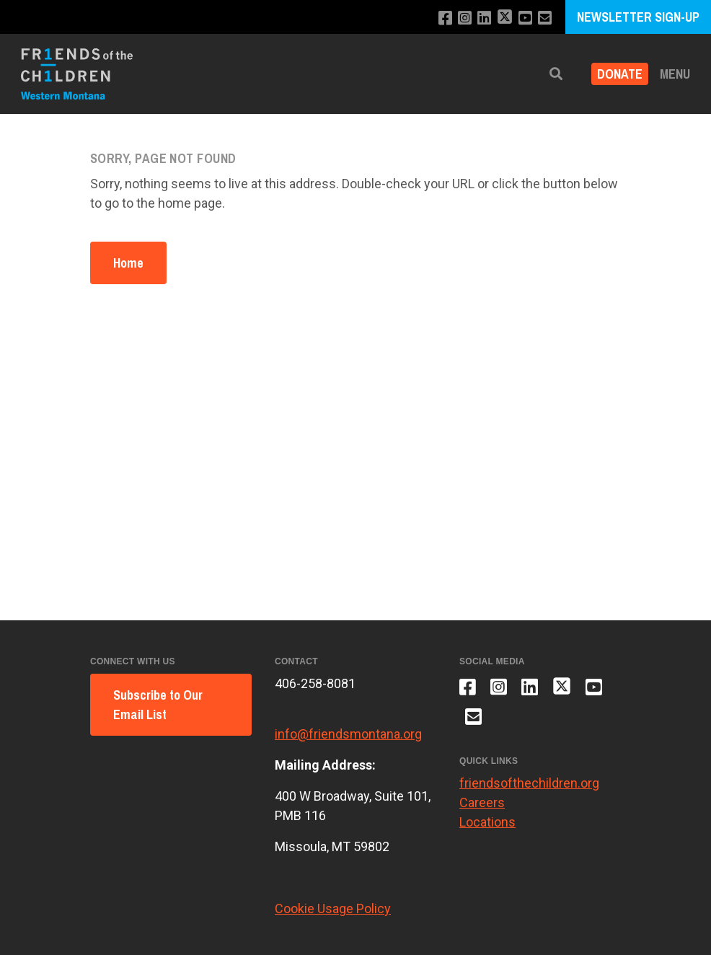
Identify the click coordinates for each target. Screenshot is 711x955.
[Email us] (545, 18)
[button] (555, 74)
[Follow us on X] (505, 18)
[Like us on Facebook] (445, 18)
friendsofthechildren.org (529, 783)
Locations (487, 821)
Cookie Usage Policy (333, 908)
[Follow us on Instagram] (465, 18)
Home (128, 263)
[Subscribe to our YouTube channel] (525, 18)
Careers (482, 802)
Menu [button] (675, 74)
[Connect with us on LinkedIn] (484, 18)
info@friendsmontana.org (348, 733)
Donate (619, 74)
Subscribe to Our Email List (158, 704)
